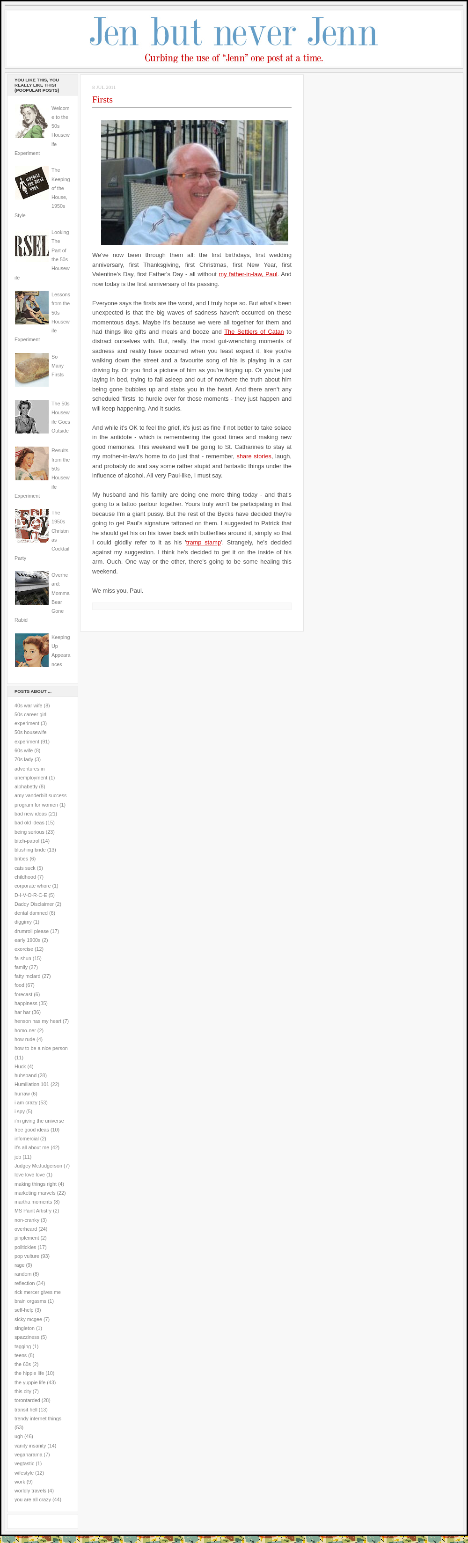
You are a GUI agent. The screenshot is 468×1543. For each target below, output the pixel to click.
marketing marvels (35, 1193)
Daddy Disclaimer (34, 904)
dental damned (31, 913)
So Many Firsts (57, 366)
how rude (25, 1039)
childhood (25, 877)
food (19, 985)
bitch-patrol (27, 841)
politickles (25, 1247)
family (21, 967)
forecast (23, 994)
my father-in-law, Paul (248, 274)
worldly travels (30, 1490)
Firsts (102, 99)
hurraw (22, 1093)
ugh (19, 1436)
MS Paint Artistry (33, 1210)
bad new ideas (31, 813)
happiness (26, 1003)
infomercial (27, 1138)
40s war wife (29, 705)
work (20, 1481)
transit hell (26, 1409)
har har (22, 1012)
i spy (20, 1111)
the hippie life (29, 1373)
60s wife (24, 750)
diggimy (23, 922)
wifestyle (24, 1473)
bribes (21, 858)
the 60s (23, 1364)
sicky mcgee (28, 1319)
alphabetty (26, 786)
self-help (24, 1310)
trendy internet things (38, 1418)
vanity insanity (30, 1445)
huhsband (26, 1075)
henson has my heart (38, 1021)
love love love (30, 1174)
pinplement (27, 1238)
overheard (26, 1229)
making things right (36, 1184)
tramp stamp (203, 542)
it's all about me (32, 1147)
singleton (25, 1328)
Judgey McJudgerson (38, 1165)
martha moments (33, 1202)
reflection (25, 1283)
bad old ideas (29, 822)
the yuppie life (30, 1382)
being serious (29, 832)
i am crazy (26, 1102)
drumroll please (32, 931)
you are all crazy (33, 1499)
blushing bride (30, 849)
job (18, 1157)
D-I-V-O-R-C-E (31, 895)
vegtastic (24, 1463)
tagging (23, 1346)
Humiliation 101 (32, 1084)
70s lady (24, 759)
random (23, 1274)
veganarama (29, 1454)
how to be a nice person (41, 1048)
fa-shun (23, 958)
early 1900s (27, 940)
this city (23, 1391)
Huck (20, 1066)
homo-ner (25, 1030)
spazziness (27, 1337)
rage (19, 1265)
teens (21, 1355)
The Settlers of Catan (254, 331)
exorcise (24, 949)
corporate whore (33, 886)
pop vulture (27, 1256)
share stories (254, 456)
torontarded (27, 1400)
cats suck (25, 868)
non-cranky (27, 1220)
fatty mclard (27, 976)
